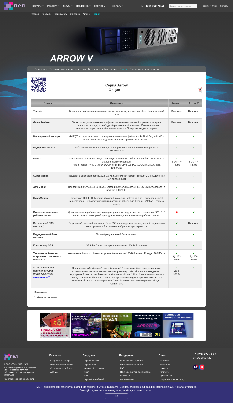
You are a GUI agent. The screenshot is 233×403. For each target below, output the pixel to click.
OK (116, 396)
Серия (94, 379)
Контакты (224, 6)
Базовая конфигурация (102, 69)
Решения (53, 7)
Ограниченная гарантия (131, 360)
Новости (206, 7)
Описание (41, 69)
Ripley (86, 372)
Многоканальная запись (62, 364)
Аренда (54, 372)
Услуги (67, 7)
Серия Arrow (90, 364)
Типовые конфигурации (144, 69)
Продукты (37, 7)
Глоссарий (125, 375)
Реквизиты (165, 364)
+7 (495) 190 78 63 (204, 353)
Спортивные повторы (60, 360)
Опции (124, 69)
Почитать (117, 7)
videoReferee (41, 277)
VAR (86, 375)
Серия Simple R (91, 360)
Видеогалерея (127, 379)
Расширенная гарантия (131, 364)
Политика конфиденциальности (19, 379)
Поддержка (83, 7)
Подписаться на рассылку (172, 379)
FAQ (122, 368)
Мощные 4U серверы (94, 368)
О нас (214, 6)
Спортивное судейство (61, 368)
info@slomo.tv (202, 358)
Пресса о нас (166, 375)
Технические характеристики (67, 69)
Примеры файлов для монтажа (135, 372)
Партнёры (99, 6)
